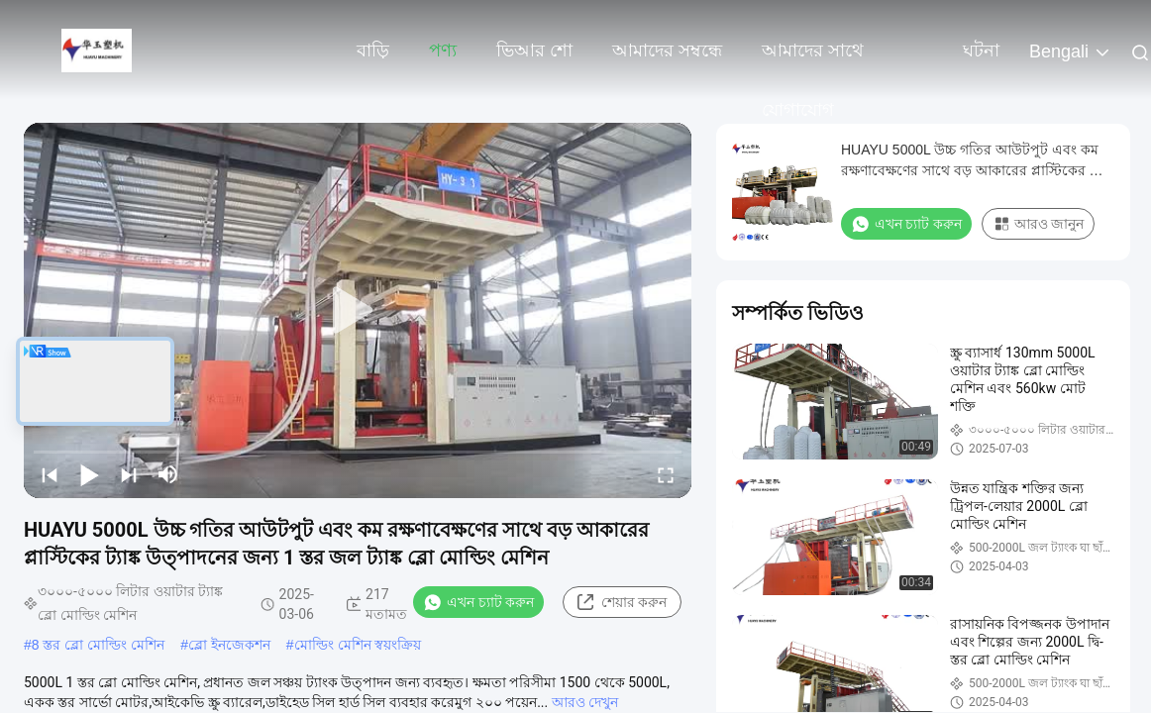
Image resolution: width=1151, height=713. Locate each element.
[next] (129, 474)
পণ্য (443, 50)
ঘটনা (981, 50)
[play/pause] (89, 474)
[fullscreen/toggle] (665, 474)
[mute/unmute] (168, 474)
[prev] (49, 474)
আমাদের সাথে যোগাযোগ (813, 60)
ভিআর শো (534, 50)
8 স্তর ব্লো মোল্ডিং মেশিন (98, 645)
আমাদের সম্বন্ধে (667, 50)
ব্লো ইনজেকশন (229, 645)
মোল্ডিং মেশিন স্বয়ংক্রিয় (358, 645)
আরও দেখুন (585, 702)
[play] (357, 311)
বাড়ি (373, 50)
